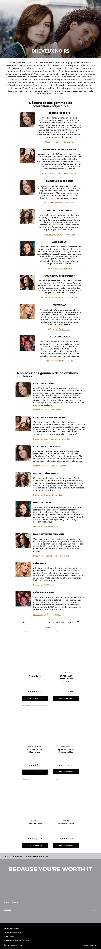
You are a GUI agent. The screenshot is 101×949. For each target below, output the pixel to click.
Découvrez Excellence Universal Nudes (59, 173)
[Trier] (36, 622)
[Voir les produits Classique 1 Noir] (35, 845)
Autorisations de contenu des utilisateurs (17, 940)
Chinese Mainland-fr (13, 945)
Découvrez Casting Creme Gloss (59, 234)
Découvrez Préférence (59, 329)
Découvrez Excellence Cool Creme (59, 202)
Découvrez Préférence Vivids (59, 361)
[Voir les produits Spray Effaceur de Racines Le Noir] (66, 771)
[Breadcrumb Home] (6, 856)
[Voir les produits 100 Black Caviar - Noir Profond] (35, 772)
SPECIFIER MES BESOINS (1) (63, 622)
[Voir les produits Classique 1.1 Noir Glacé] (66, 845)
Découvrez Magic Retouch (59, 268)
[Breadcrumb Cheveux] (17, 856)
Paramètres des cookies (11, 928)
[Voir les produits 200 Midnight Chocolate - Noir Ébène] (66, 698)
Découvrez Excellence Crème (59, 142)
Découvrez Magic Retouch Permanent (59, 297)
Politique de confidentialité (12, 932)
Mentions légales (9, 936)
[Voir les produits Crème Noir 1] (35, 698)
